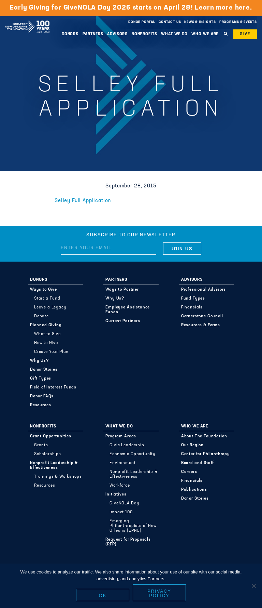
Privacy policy (159, 593)
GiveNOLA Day (124, 503)
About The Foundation (204, 436)
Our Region (192, 445)
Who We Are (204, 34)
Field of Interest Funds (53, 387)
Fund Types (193, 298)
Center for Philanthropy (205, 454)
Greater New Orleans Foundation (27, 20)
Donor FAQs (42, 396)
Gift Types (40, 378)
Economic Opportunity (133, 454)
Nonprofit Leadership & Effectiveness (54, 465)
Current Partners (122, 321)
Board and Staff (197, 463)
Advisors (117, 34)
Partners (93, 34)
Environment (122, 463)
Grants (41, 445)
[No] (253, 585)
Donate (41, 316)
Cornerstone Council (202, 316)
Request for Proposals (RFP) (128, 542)
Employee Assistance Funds (127, 309)
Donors (70, 34)
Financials (192, 307)
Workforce (120, 486)
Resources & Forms (200, 325)
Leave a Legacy (50, 307)
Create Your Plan (51, 352)
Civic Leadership (127, 445)
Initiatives (115, 494)
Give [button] (245, 34)
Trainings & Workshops (58, 477)
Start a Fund (47, 298)
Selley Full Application (83, 200)
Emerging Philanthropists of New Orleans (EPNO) (133, 526)
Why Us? (39, 361)
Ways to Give (43, 290)
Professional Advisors (203, 290)
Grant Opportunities (50, 436)
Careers (189, 472)
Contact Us (170, 22)
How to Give (46, 343)
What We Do (174, 34)
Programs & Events (238, 22)
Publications (194, 490)
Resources (40, 405)
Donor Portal (141, 22)
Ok (103, 595)
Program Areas (120, 436)
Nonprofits (144, 34)
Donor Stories (44, 370)
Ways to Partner (122, 290)
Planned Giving (46, 325)
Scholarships (47, 454)
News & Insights (200, 22)
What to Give (47, 334)
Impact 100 (121, 512)
